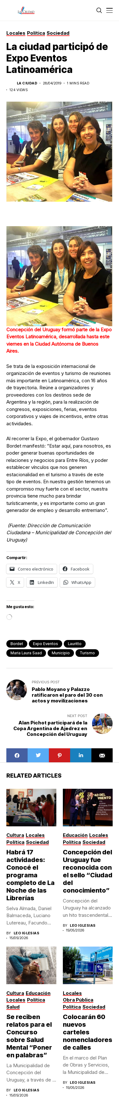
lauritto (75, 643)
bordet (16, 643)
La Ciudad (27, 83)
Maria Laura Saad (26, 653)
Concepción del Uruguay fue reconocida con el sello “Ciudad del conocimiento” (87, 871)
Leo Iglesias (26, 933)
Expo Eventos (45, 643)
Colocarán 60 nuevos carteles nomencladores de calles (87, 1032)
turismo (87, 653)
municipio (61, 653)
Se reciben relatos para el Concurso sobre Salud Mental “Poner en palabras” (29, 1036)
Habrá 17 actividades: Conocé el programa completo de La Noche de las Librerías (30, 875)
